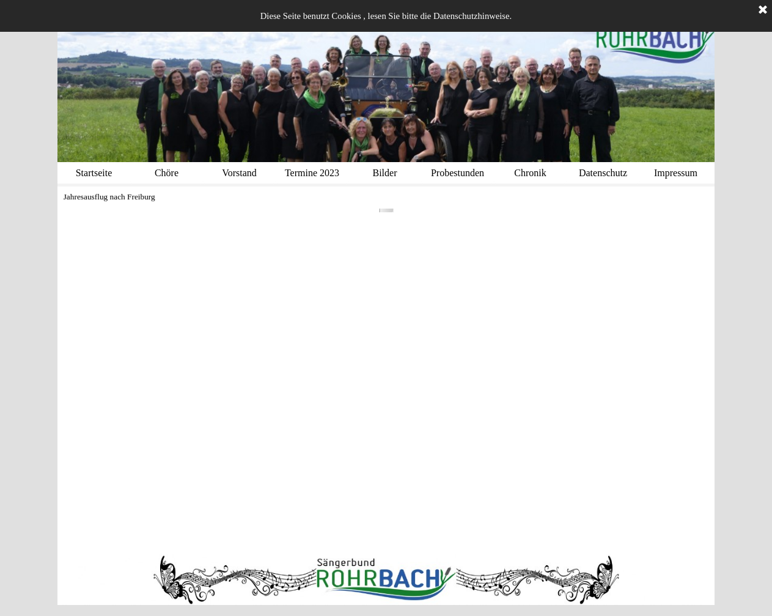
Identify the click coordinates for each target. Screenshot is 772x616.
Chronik (530, 173)
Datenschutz (603, 173)
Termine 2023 (312, 173)
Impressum (675, 173)
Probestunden (457, 173)
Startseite (94, 173)
